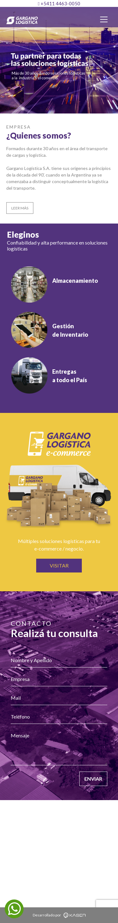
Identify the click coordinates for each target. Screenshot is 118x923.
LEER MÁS (19, 208)
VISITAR (59, 565)
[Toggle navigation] (104, 19)
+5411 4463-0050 (59, 3)
